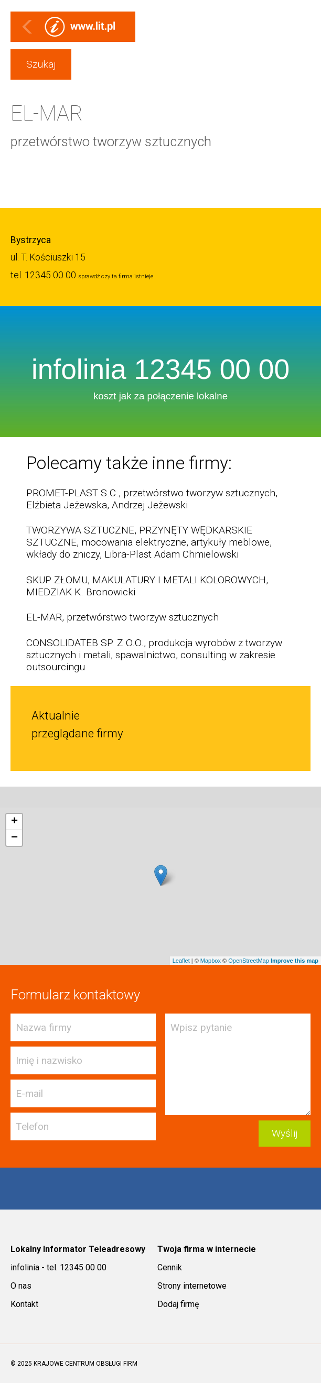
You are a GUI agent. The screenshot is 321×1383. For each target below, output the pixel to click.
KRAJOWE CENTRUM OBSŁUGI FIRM (85, 1363)
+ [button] (14, 822)
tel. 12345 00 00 (43, 275)
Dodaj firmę (178, 1304)
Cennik (169, 1267)
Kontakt (24, 1304)
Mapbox (210, 960)
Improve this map (294, 960)
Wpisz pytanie (238, 1064)
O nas (20, 1286)
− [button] (14, 838)
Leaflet (181, 960)
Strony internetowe (192, 1286)
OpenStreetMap (248, 960)
